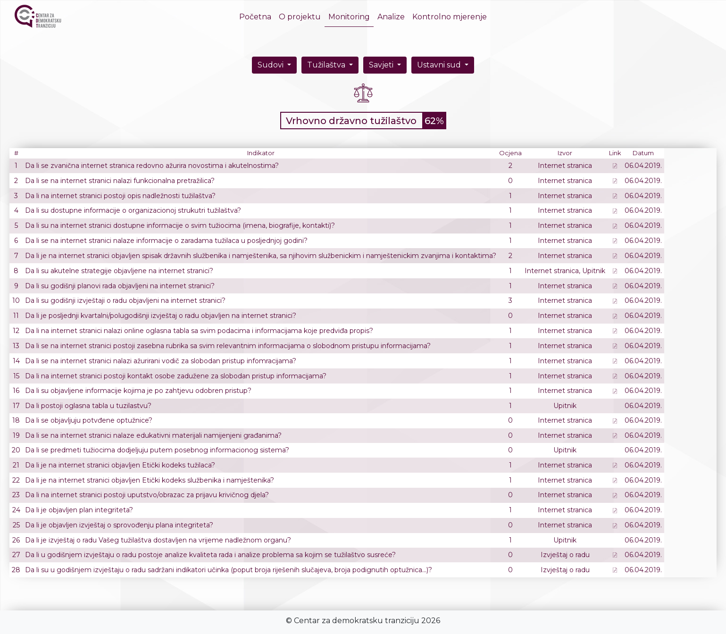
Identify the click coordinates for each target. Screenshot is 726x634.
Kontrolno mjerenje (449, 16)
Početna (257, 16)
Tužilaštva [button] (327, 64)
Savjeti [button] (382, 64)
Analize (391, 16)
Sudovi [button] (271, 64)
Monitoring (349, 16)
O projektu (300, 16)
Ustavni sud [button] (440, 64)
